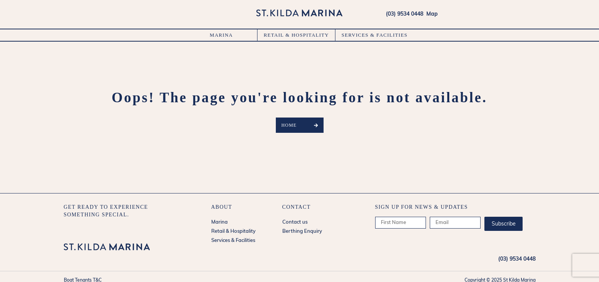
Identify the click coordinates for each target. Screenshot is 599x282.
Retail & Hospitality (296, 35)
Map (430, 14)
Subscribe (504, 224)
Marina (221, 35)
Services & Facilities (375, 35)
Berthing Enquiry (302, 231)
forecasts (531, 14)
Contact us (295, 222)
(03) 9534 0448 (404, 14)
